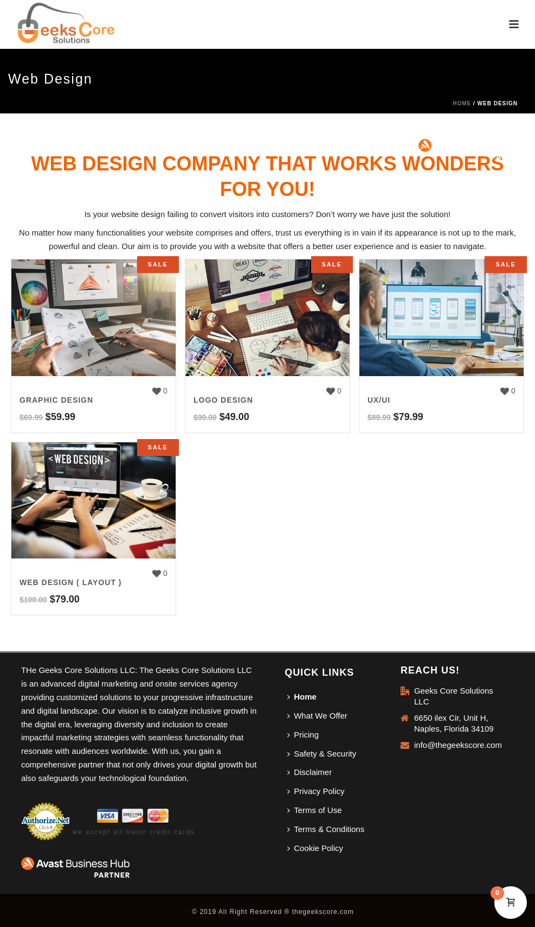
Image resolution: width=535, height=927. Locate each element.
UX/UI (379, 400)
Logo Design (223, 400)
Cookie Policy (315, 848)
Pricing (303, 734)
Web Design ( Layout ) (71, 582)
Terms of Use (314, 810)
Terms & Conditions (325, 829)
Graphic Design (56, 400)
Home (462, 103)
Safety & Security (321, 753)
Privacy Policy (315, 791)
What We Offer (317, 715)
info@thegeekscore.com (458, 745)
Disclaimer (309, 772)
